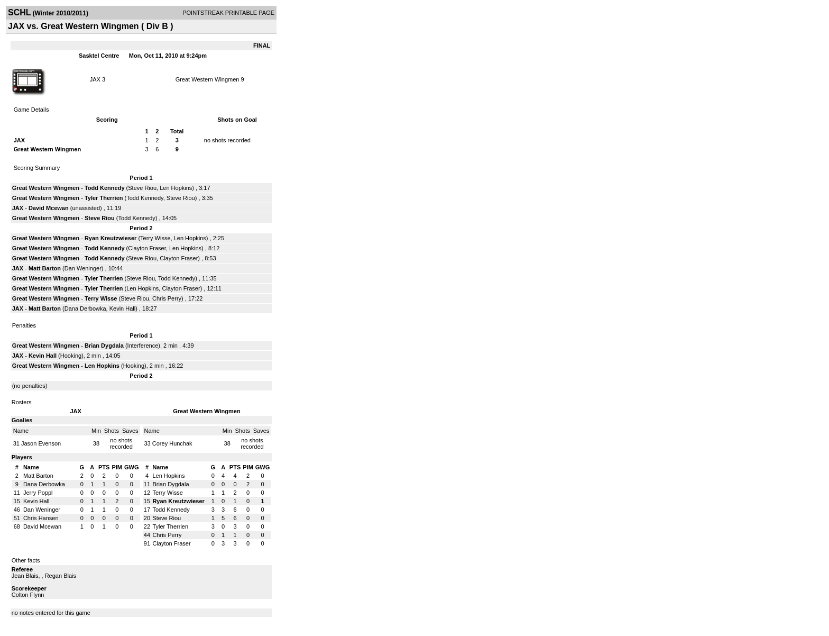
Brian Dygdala (104, 345)
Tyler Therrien (104, 198)
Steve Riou (142, 188)
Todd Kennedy (105, 188)
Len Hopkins (176, 188)
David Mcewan (49, 208)
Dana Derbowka (85, 308)
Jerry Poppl (38, 492)
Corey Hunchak (172, 443)
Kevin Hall (122, 308)
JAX (95, 79)
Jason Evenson (41, 443)
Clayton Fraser (147, 248)
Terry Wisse (155, 238)
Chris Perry (166, 298)
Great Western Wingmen (208, 79)
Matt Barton (45, 268)
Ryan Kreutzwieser (110, 238)
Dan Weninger (83, 268)
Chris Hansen (41, 518)
